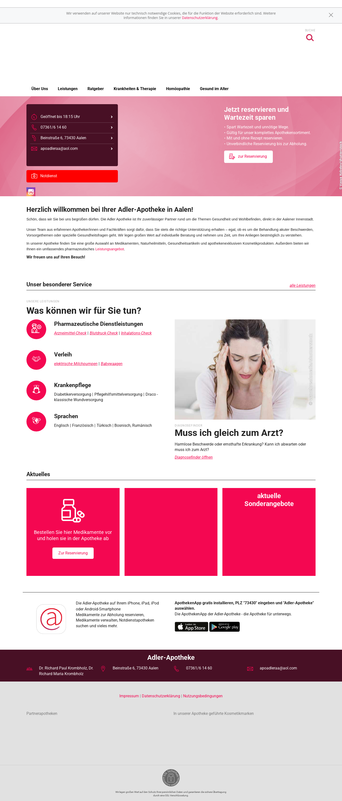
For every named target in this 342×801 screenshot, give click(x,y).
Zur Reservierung (73, 553)
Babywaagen (112, 363)
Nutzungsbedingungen (203, 696)
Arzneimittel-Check (70, 333)
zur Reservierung (248, 157)
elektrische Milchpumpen (76, 363)
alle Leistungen (303, 285)
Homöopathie (178, 88)
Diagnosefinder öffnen (194, 457)
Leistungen (68, 88)
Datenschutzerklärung (199, 17)
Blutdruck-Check (104, 333)
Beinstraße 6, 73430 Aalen (135, 668)
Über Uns (39, 88)
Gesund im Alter (214, 88)
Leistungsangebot (109, 249)
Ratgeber (95, 88)
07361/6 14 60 (199, 668)
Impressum (129, 696)
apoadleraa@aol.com (278, 668)
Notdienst (44, 176)
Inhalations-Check (136, 333)
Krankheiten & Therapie (135, 88)
